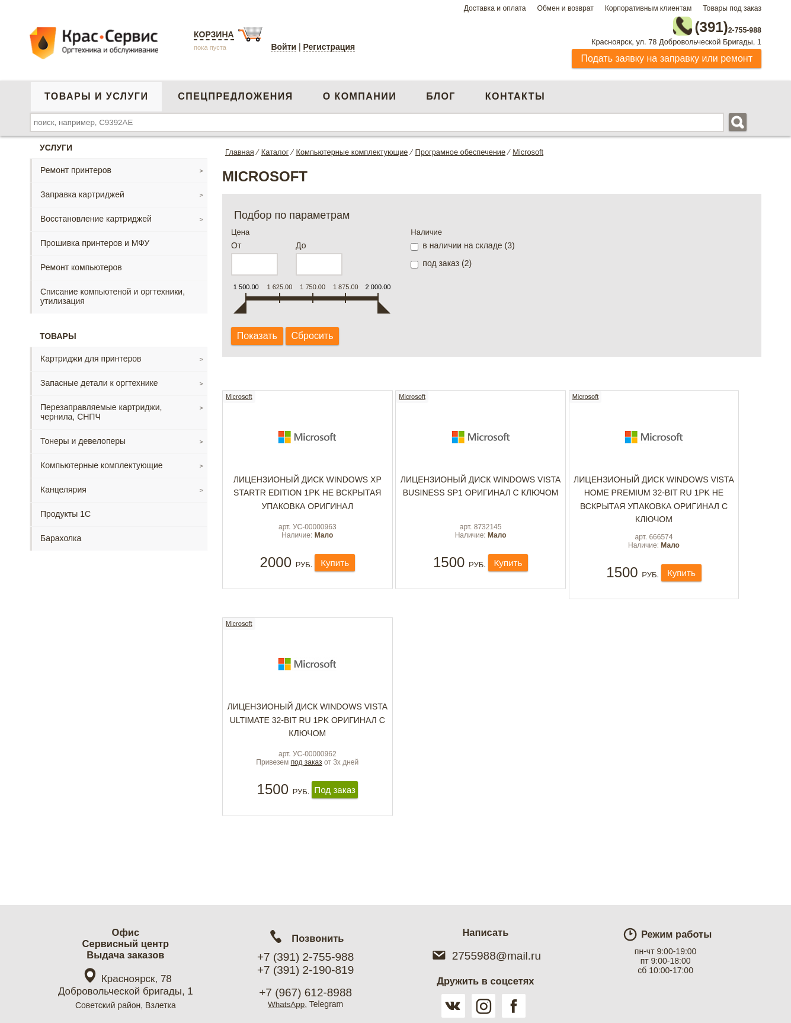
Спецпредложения (235, 94)
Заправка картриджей (82, 192)
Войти (283, 47)
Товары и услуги (96, 94)
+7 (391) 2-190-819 (305, 970)
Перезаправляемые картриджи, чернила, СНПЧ (101, 409)
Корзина (214, 34)
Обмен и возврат (565, 8)
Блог (441, 94)
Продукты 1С (65, 511)
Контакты (515, 94)
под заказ (306, 780)
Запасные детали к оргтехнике (99, 380)
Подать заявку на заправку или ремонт (666, 56)
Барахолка (60, 536)
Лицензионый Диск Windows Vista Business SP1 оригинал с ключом (481, 488)
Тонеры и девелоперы (83, 438)
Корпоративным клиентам (648, 8)
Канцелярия (63, 487)
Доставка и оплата (495, 8)
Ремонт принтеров (75, 167)
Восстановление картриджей (96, 216)
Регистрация (329, 47)
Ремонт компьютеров (81, 265)
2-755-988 (701, 25)
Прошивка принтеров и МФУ (94, 240)
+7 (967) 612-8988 (305, 992)
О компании (359, 94)
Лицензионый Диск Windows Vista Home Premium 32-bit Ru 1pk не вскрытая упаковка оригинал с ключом (654, 501)
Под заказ (334, 808)
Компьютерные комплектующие (101, 463)
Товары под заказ (732, 8)
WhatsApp (286, 1004)
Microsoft (239, 395)
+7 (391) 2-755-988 (305, 957)
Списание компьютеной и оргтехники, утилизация (112, 293)
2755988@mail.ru (485, 956)
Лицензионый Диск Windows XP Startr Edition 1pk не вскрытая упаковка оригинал (307, 495)
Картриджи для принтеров (90, 356)
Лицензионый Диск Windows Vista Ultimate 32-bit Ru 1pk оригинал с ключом (307, 728)
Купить (335, 575)
